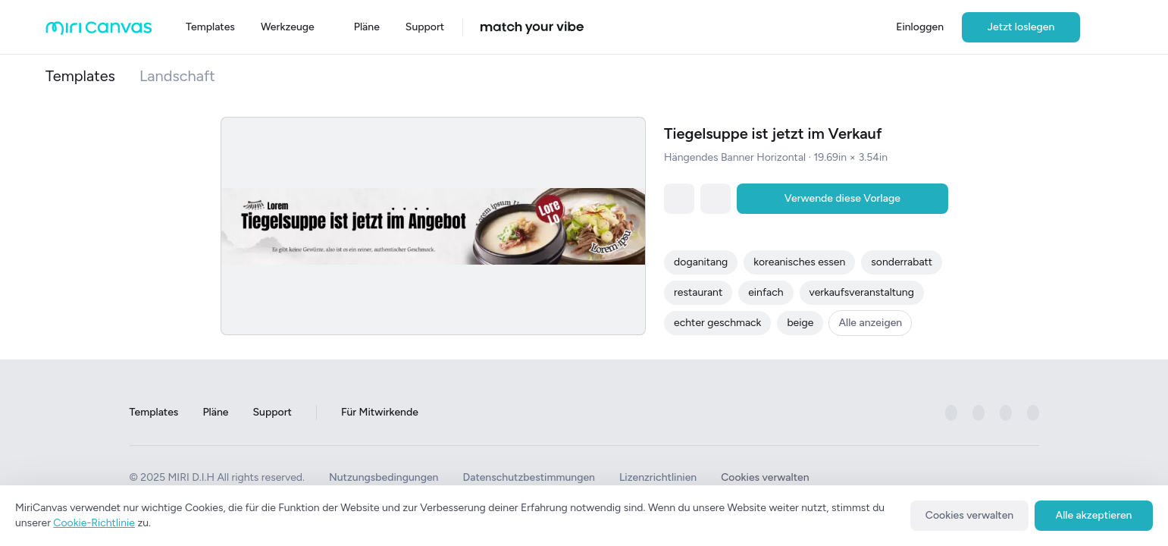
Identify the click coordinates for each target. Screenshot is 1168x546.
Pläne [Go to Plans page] (215, 412)
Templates (80, 76)
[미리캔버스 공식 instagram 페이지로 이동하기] (978, 412)
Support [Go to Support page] (271, 412)
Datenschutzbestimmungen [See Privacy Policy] (528, 477)
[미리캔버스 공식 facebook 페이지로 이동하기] (951, 412)
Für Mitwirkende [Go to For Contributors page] (379, 412)
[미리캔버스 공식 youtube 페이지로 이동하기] (1033, 412)
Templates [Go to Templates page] (154, 412)
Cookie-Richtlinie (94, 522)
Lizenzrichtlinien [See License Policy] (658, 477)
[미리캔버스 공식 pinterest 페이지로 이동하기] (1006, 412)
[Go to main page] (98, 31)
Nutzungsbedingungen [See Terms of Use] (384, 477)
